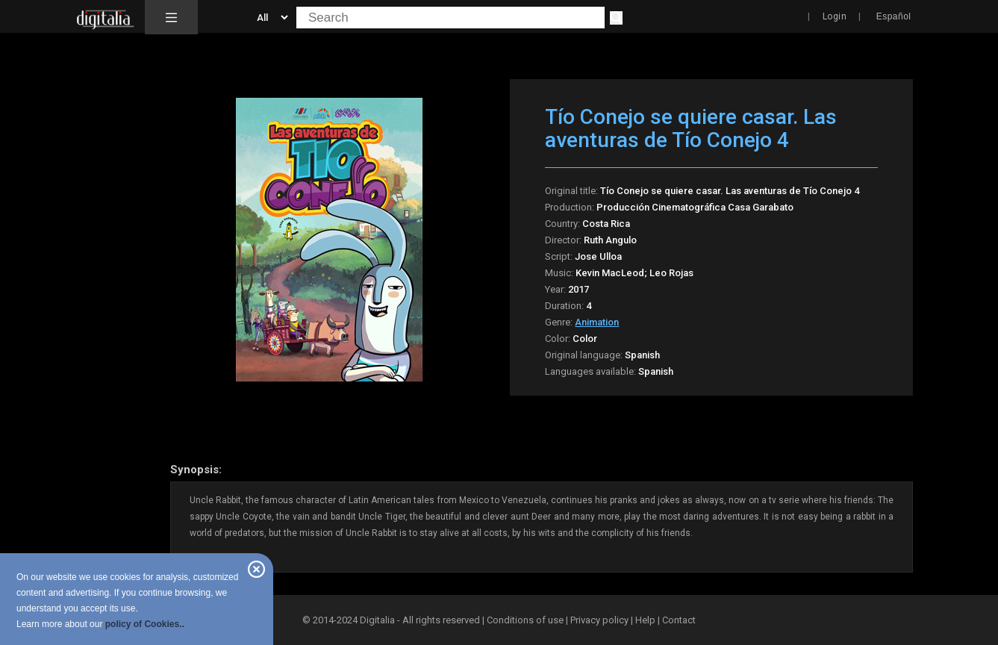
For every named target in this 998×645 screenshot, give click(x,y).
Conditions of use (526, 620)
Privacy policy (599, 620)
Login (835, 16)
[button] (171, 17)
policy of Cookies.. (144, 624)
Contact (679, 620)
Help (645, 620)
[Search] (616, 18)
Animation (597, 322)
